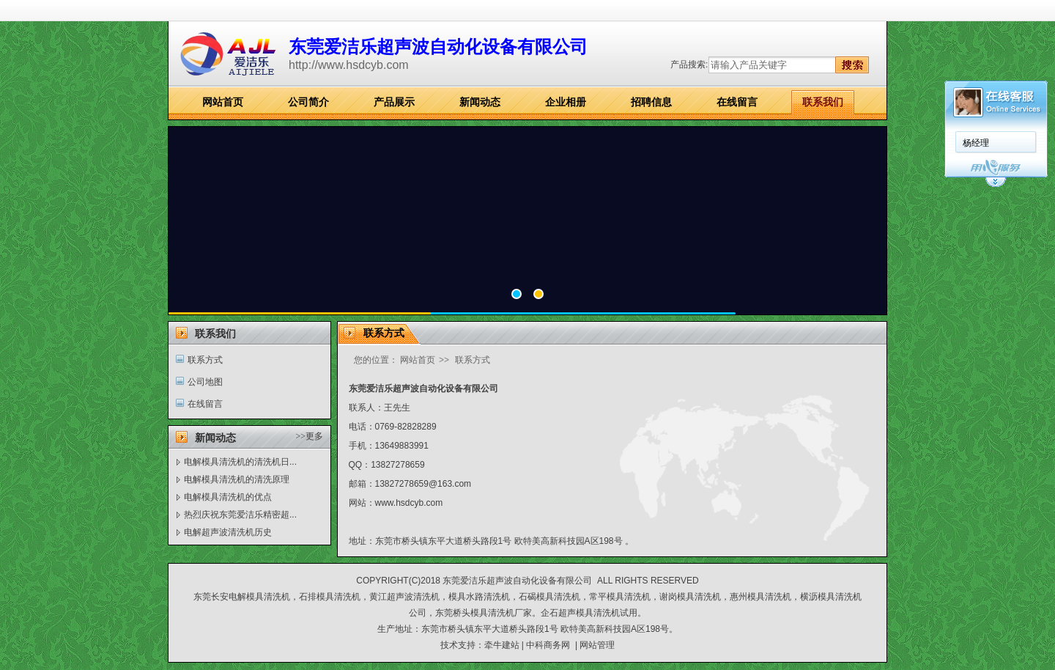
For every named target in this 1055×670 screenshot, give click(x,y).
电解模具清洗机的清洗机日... (240, 462)
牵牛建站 (501, 645)
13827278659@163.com (423, 484)
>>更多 (309, 436)
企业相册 (565, 102)
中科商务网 (548, 645)
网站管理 (597, 645)
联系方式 (205, 360)
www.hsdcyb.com (409, 503)
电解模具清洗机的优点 (228, 497)
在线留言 (737, 102)
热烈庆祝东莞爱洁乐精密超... (240, 514)
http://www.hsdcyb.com (349, 65)
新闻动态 (479, 102)
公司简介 (308, 102)
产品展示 (394, 102)
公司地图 (205, 382)
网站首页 (222, 102)
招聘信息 (651, 102)
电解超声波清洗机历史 (228, 532)
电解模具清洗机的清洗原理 (236, 479)
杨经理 (976, 143)
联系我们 (822, 102)
